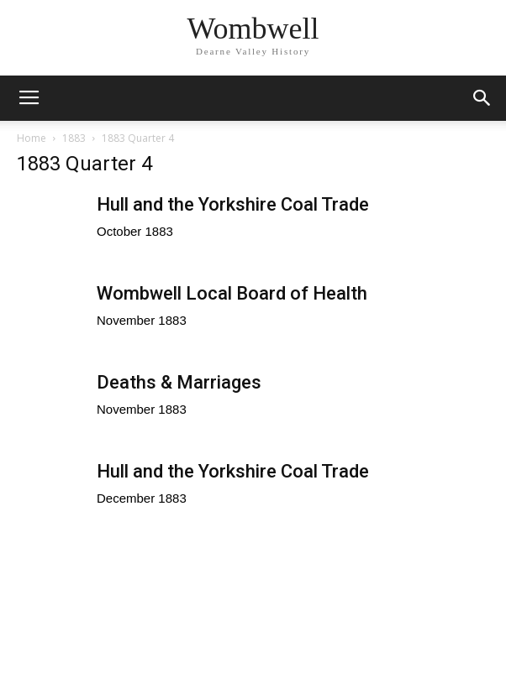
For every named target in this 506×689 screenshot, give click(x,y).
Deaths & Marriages (179, 382)
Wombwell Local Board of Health (232, 293)
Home (31, 138)
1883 (74, 138)
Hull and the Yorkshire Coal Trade (233, 204)
